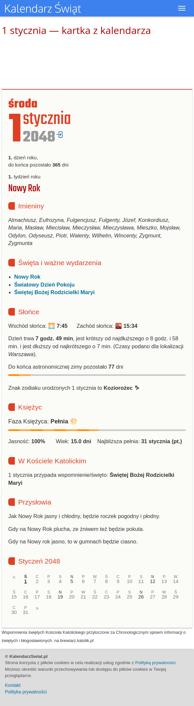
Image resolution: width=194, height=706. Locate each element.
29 (175, 596)
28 (164, 596)
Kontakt (12, 685)
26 (141, 596)
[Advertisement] (97, 62)
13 (164, 581)
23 (106, 596)
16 (25, 596)
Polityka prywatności (26, 691)
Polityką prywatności (155, 662)
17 (37, 596)
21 (83, 596)
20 (72, 596)
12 (152, 581)
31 (25, 612)
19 (60, 596)
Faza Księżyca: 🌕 (43, 421)
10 (129, 581)
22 (95, 596)
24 (118, 596)
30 (14, 612)
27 (152, 596)
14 (175, 581)
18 (48, 596)
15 (14, 596)
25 (129, 596)
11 (141, 581)
